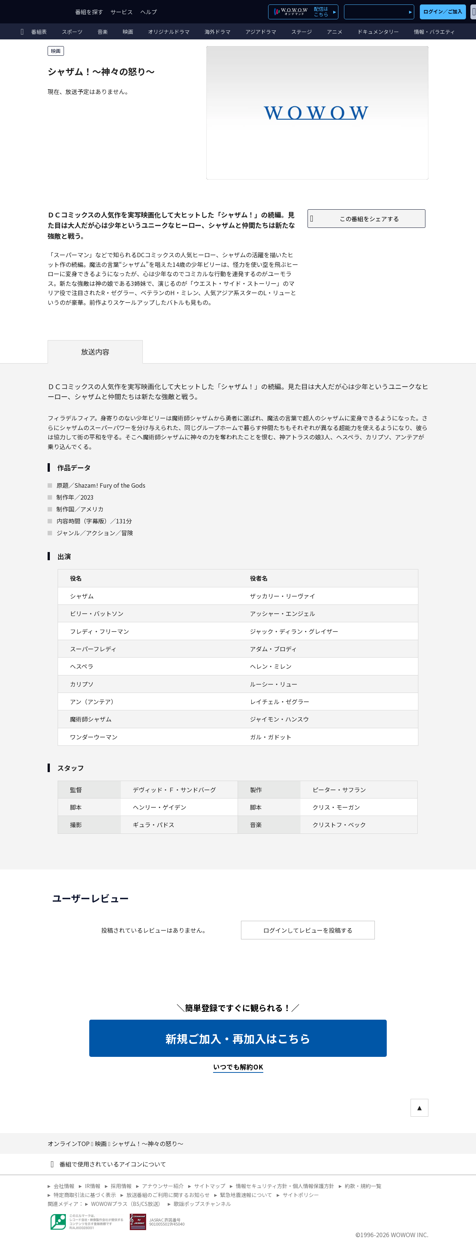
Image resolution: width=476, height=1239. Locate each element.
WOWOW (33, 11)
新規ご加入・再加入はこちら (238, 1038)
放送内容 (95, 351)
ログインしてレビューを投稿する (308, 930)
